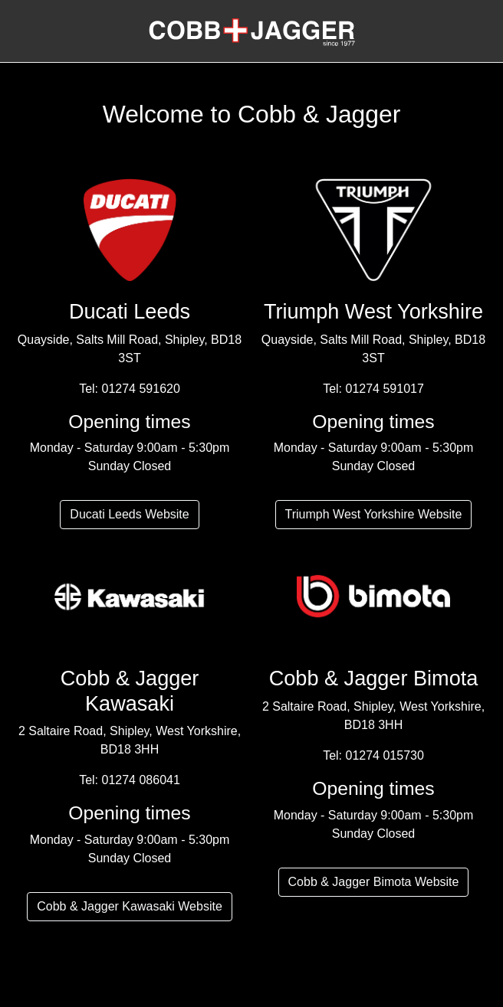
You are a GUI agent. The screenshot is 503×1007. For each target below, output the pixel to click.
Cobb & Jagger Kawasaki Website (129, 906)
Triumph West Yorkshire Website (373, 514)
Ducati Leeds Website (129, 514)
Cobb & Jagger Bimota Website (373, 881)
